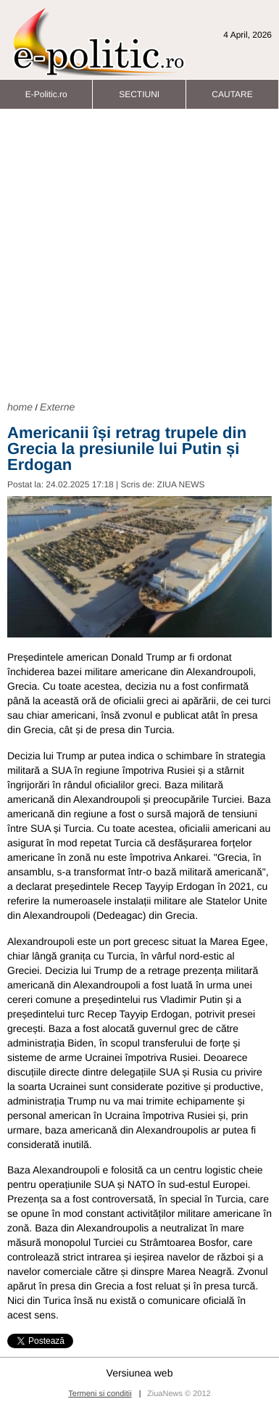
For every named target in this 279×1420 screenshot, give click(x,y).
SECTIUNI (139, 90)
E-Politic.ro (46, 90)
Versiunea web (140, 1373)
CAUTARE (232, 90)
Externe (57, 407)
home (20, 407)
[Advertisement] (136, 253)
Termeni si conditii (99, 1394)
